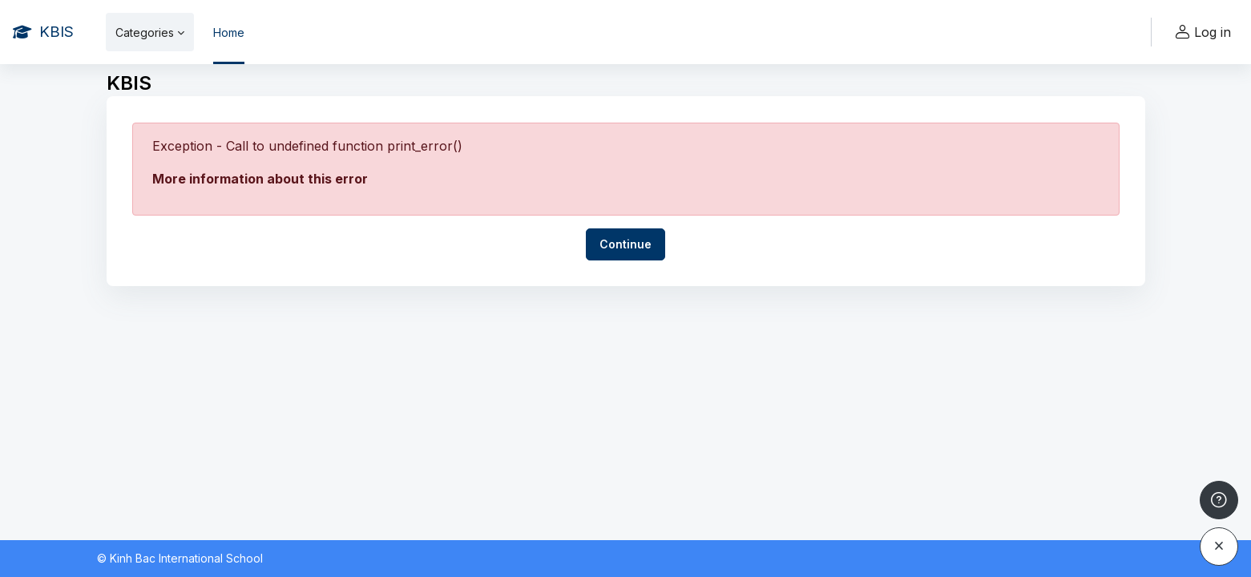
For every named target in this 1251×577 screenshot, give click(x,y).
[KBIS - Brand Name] (43, 32)
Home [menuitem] (228, 32)
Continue (625, 244)
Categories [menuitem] (144, 32)
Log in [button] (1201, 32)
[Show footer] (1219, 500)
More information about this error (260, 179)
